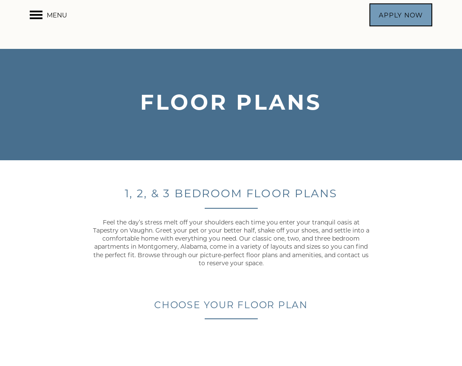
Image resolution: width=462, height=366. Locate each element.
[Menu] (48, 15)
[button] (400, 14)
